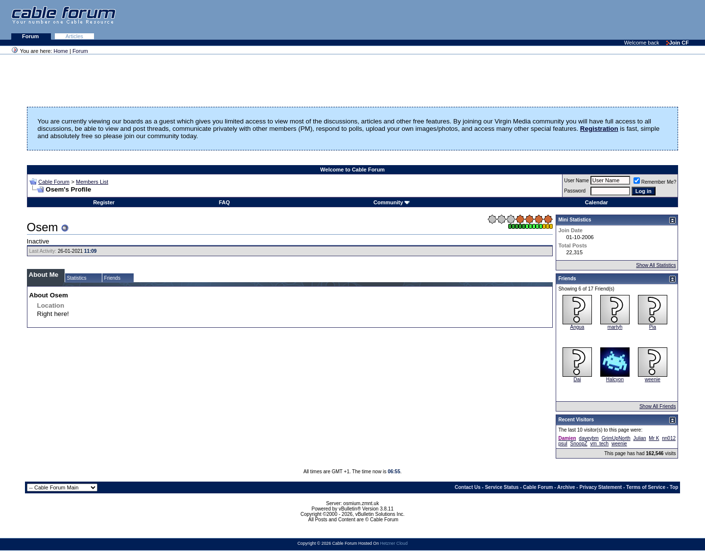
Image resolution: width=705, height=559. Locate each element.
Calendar (596, 202)
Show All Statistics (656, 265)
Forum (31, 36)
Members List (92, 182)
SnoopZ (579, 443)
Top (674, 487)
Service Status (501, 487)
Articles (74, 36)
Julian (639, 438)
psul (562, 443)
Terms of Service (645, 487)
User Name (576, 180)
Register (104, 202)
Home (61, 51)
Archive (566, 487)
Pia (652, 327)
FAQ (224, 202)
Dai (577, 379)
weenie (652, 379)
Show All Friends (657, 406)
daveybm (589, 438)
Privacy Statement (600, 487)
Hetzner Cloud (393, 543)
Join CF (677, 43)
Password (575, 191)
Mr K (654, 438)
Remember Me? (655, 182)
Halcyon (615, 379)
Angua (577, 327)
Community (392, 202)
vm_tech (599, 443)
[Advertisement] (585, 19)
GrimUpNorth (616, 438)
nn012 (669, 438)
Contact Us (468, 487)
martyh (615, 327)
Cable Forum (54, 182)
